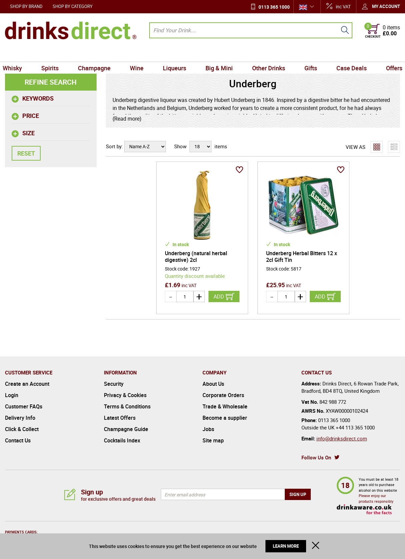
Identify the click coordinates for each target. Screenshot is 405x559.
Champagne (97, 54)
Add (218, 296)
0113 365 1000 (274, 7)
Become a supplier (224, 417)
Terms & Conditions (127, 406)
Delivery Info (20, 417)
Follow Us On (316, 457)
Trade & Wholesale (224, 406)
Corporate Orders (223, 395)
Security (114, 383)
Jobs (208, 429)
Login (11, 395)
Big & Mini (218, 54)
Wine (138, 54)
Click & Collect (22, 429)
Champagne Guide (126, 429)
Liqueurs (175, 54)
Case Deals (347, 54)
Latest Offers (120, 417)
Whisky (17, 54)
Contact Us (18, 440)
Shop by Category (73, 6)
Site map (213, 440)
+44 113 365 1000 (355, 427)
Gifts (308, 54)
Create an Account (27, 383)
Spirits (54, 54)
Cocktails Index (122, 440)
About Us (213, 383)
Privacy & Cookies (125, 395)
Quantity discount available (195, 276)
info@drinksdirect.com (341, 438)
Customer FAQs (23, 406)
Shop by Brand (26, 6)
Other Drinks (266, 54)
